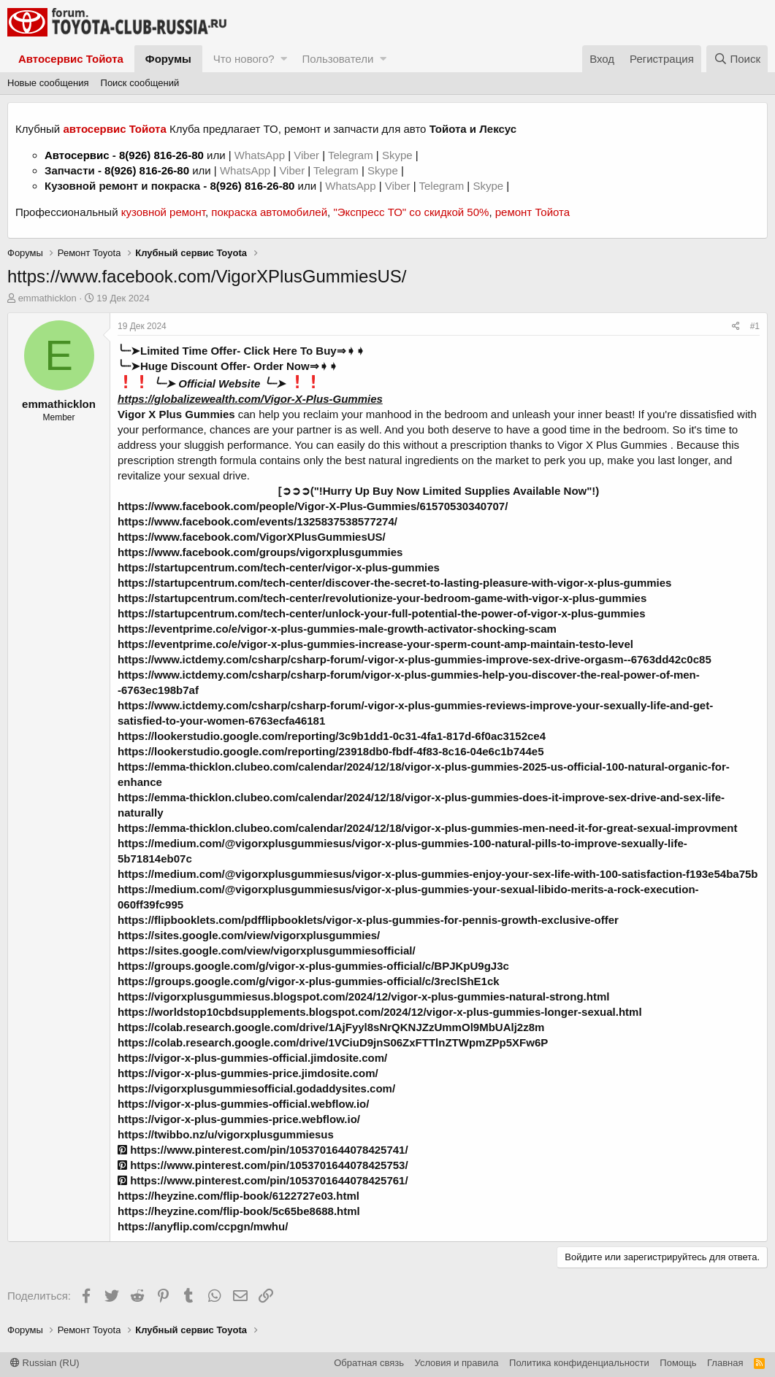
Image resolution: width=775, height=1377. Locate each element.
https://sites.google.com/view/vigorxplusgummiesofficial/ (267, 950)
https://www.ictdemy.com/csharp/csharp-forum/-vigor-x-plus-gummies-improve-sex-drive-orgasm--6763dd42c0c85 (414, 659)
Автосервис (77, 155)
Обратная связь (369, 1362)
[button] (284, 58)
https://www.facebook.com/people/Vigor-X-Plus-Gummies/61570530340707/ (313, 506)
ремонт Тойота (532, 212)
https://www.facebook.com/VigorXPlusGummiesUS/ (252, 537)
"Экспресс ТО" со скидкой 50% (411, 212)
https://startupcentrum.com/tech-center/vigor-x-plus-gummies (279, 567)
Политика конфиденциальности (579, 1362)
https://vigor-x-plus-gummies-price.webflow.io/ (239, 1119)
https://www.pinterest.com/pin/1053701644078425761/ (263, 1180)
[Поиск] (737, 58)
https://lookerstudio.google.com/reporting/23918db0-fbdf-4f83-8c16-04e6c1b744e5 (331, 751)
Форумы (168, 59)
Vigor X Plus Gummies (176, 414)
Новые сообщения (48, 82)
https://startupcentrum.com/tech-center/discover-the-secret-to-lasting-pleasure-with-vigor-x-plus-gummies (394, 582)
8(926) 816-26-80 (161, 155)
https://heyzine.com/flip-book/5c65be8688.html (239, 1211)
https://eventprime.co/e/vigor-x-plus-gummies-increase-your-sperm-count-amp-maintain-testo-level (375, 644)
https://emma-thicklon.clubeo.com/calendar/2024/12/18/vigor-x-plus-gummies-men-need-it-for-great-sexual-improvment (428, 828)
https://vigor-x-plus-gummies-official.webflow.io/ (243, 1104)
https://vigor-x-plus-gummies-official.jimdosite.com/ (252, 1058)
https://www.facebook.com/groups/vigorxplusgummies (260, 552)
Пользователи (337, 59)
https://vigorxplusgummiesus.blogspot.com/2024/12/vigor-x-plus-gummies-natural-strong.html (363, 996)
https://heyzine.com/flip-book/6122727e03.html (238, 1195)
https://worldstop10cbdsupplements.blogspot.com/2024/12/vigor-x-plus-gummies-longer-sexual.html (380, 1012)
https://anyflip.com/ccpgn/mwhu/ (203, 1226)
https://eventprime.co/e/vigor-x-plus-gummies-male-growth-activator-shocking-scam (337, 628)
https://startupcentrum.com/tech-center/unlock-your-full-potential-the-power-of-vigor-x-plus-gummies (382, 613)
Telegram (352, 155)
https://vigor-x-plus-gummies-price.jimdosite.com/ (248, 1073)
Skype (399, 155)
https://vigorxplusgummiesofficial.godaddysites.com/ (256, 1088)
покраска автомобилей (269, 212)
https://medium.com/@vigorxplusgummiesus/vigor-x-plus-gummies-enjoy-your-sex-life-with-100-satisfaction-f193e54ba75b (437, 874)
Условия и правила (457, 1362)
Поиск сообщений (140, 82)
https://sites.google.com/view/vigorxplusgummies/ (249, 935)
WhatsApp (261, 155)
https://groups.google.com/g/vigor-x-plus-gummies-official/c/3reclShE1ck (309, 981)
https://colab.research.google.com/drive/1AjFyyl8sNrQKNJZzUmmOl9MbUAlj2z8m (331, 1027)
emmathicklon (47, 298)
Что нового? (244, 59)
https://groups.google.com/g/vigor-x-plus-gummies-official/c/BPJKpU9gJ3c (313, 966)
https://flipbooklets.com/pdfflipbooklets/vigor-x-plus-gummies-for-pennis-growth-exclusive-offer (368, 920)
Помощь (678, 1362)
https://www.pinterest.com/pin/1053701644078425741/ (263, 1149)
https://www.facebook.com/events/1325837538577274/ (257, 521)
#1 (755, 326)
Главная (725, 1362)
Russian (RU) (45, 1362)
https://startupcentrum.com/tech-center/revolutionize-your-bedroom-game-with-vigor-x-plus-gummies (382, 598)
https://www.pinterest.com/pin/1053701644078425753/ (263, 1165)
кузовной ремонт (163, 212)
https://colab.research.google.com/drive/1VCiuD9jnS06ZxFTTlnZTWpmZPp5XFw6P (333, 1042)
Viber (306, 155)
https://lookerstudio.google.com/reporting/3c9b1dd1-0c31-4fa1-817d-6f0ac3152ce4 (332, 736)
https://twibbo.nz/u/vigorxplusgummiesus (226, 1134)
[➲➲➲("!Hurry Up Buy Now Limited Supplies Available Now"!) (439, 491)
